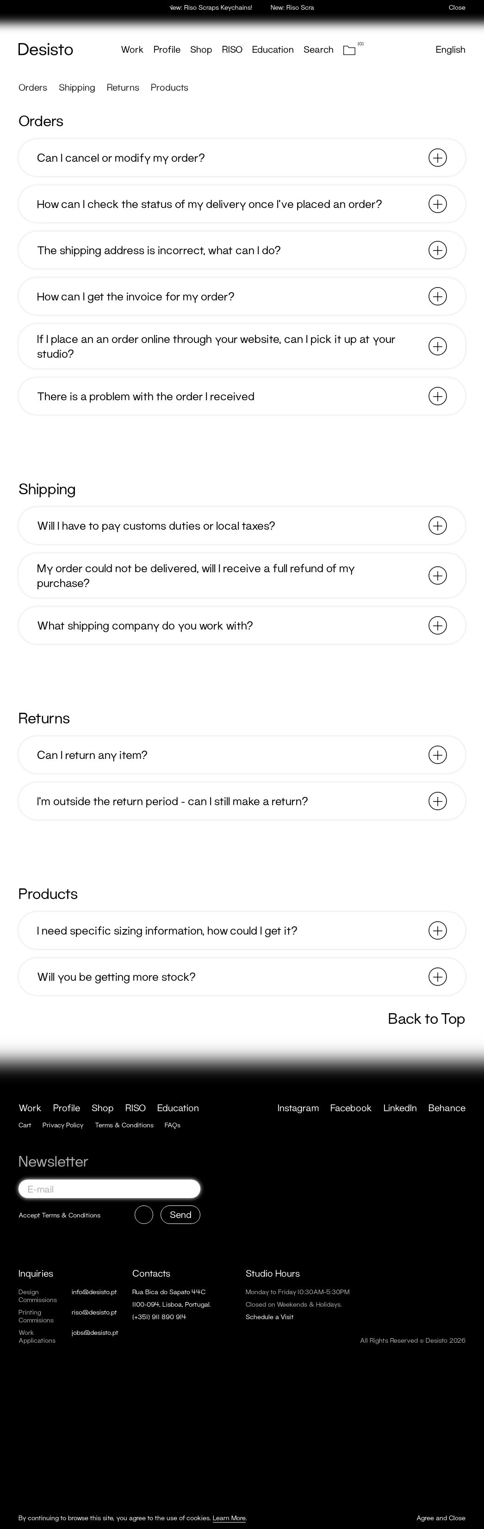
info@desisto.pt (94, 1292)
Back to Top (426, 1018)
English (450, 49)
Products (169, 86)
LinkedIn (400, 1107)
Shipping (77, 86)
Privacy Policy (63, 1125)
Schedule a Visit (270, 1317)
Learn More (229, 1518)
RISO (232, 49)
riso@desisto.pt (94, 1312)
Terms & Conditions (124, 1125)
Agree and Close (440, 1518)
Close (457, 7)
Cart (25, 1125)
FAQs (172, 1125)
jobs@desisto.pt (95, 1332)
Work (132, 49)
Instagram (298, 1107)
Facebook (351, 1107)
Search (319, 49)
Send (181, 1214)
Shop (201, 49)
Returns (123, 86)
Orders (33, 86)
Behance (446, 1107)
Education (273, 49)
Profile (167, 49)
